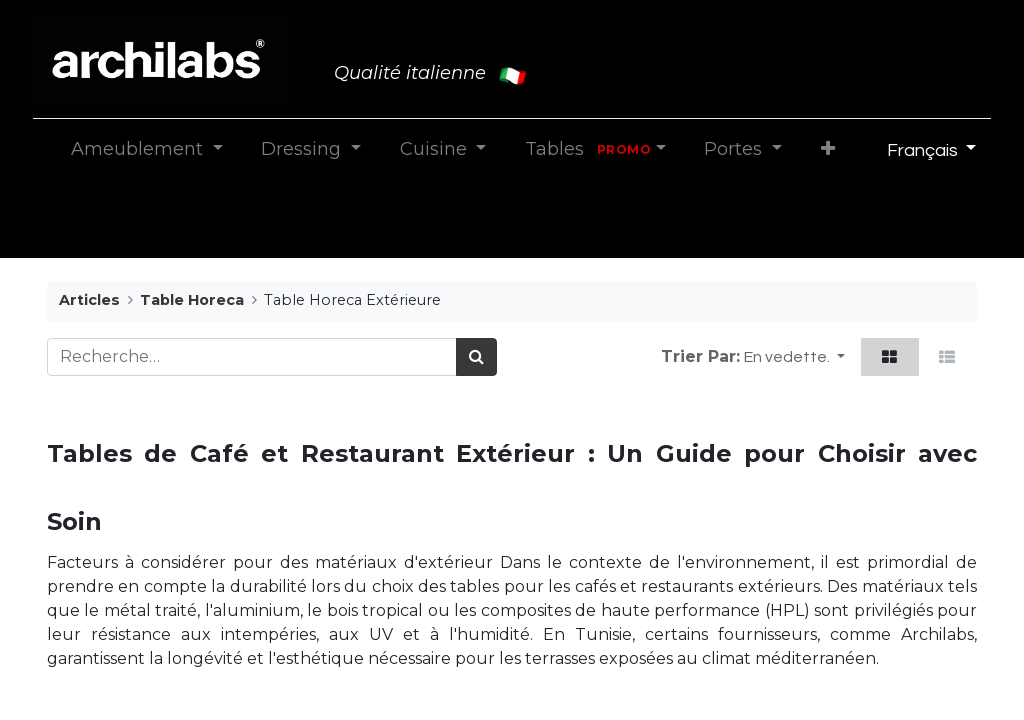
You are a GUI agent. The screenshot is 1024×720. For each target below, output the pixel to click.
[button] (827, 149)
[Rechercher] (476, 357)
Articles (89, 300)
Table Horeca (192, 300)
